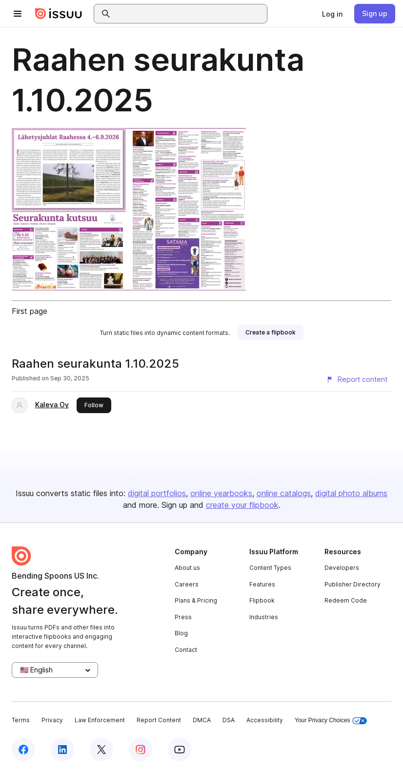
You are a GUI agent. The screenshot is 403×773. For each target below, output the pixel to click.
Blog (181, 633)
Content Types (270, 567)
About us (187, 567)
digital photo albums (351, 493)
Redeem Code (345, 600)
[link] (332, 13)
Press (183, 617)
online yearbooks (221, 493)
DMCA (202, 720)
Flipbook (262, 600)
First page (29, 311)
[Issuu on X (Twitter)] (101, 749)
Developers (341, 567)
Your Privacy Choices (331, 720)
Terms (21, 720)
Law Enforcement (100, 720)
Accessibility (264, 720)
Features (262, 584)
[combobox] (189, 13)
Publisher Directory (352, 584)
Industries (263, 617)
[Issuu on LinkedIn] (62, 749)
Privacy (52, 720)
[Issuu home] (58, 13)
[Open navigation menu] (17, 13)
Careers (187, 584)
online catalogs (284, 493)
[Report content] (356, 379)
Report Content (159, 720)
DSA (228, 720)
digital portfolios (157, 493)
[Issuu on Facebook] (23, 749)
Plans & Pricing (196, 600)
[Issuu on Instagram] (140, 749)
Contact (186, 649)
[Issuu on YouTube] (179, 749)
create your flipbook (242, 505)
